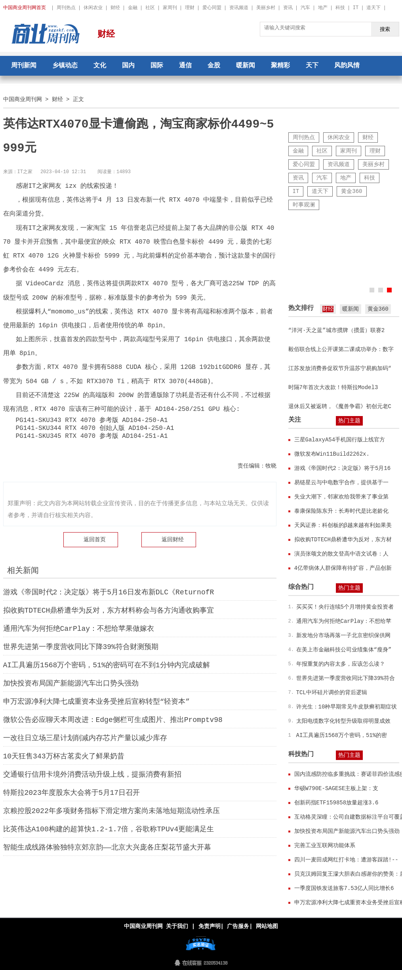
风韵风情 (347, 65)
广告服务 (238, 926)
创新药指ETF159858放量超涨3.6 (336, 802)
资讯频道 (238, 7)
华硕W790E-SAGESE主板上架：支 (336, 788)
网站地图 (267, 926)
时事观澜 (304, 204)
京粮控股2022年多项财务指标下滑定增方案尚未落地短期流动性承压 (111, 811)
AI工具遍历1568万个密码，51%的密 (341, 735)
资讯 (288, 7)
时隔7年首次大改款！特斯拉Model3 (333, 387)
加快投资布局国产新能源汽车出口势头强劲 (71, 683)
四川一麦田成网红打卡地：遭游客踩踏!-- (346, 859)
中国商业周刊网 (22, 99)
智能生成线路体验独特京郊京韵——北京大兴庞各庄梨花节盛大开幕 (107, 847)
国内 (128, 65)
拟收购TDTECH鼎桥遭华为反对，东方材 (343, 539)
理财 (189, 7)
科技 (340, 7)
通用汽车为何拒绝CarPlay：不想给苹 (344, 621)
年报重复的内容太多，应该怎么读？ (340, 664)
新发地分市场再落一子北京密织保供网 (343, 635)
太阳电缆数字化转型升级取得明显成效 (343, 721)
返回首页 (95, 539)
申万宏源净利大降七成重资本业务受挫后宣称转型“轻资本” (96, 701)
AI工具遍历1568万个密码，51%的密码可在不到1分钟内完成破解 (106, 665)
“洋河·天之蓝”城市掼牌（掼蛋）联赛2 (336, 330)
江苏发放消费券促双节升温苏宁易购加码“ (339, 368)
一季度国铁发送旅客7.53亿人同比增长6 (344, 888)
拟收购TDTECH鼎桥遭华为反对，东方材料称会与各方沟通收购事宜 (108, 610)
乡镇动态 (65, 65)
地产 (323, 7)
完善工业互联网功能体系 (324, 845)
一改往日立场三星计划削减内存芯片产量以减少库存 (85, 738)
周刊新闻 (23, 65)
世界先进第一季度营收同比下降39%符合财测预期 (80, 647)
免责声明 (209, 926)
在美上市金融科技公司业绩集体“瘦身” (344, 649)
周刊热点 (66, 7)
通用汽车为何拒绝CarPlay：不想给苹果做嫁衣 (78, 629)
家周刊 (170, 7)
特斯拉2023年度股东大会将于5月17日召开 (71, 793)
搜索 (385, 28)
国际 (157, 65)
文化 (99, 65)
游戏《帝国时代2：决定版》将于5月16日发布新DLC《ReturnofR (108, 592)
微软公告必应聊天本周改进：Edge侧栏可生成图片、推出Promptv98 (113, 720)
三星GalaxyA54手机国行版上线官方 (339, 439)
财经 (115, 7)
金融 (132, 7)
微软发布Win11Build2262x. (332, 454)
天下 (312, 65)
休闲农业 (93, 7)
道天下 (373, 7)
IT (355, 7)
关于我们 (177, 926)
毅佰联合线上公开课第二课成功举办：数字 (341, 349)
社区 (150, 7)
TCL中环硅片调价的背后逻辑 (331, 692)
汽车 (305, 7)
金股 (214, 65)
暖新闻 (245, 65)
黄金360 (351, 191)
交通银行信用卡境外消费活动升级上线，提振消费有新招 (92, 774)
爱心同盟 (211, 7)
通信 (185, 65)
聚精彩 (280, 65)
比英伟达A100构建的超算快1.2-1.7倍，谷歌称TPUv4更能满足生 (108, 829)
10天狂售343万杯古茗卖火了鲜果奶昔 (63, 756)
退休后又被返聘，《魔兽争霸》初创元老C (339, 406)
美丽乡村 (265, 7)
